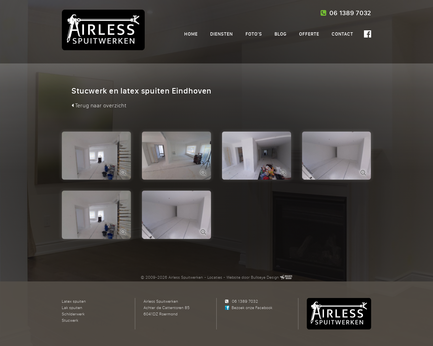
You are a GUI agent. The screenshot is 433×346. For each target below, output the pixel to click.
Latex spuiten (74, 301)
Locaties (214, 277)
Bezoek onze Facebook (252, 307)
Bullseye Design (265, 277)
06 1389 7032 (346, 13)
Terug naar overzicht (99, 105)
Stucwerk (70, 320)
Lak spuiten (72, 307)
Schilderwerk (73, 313)
